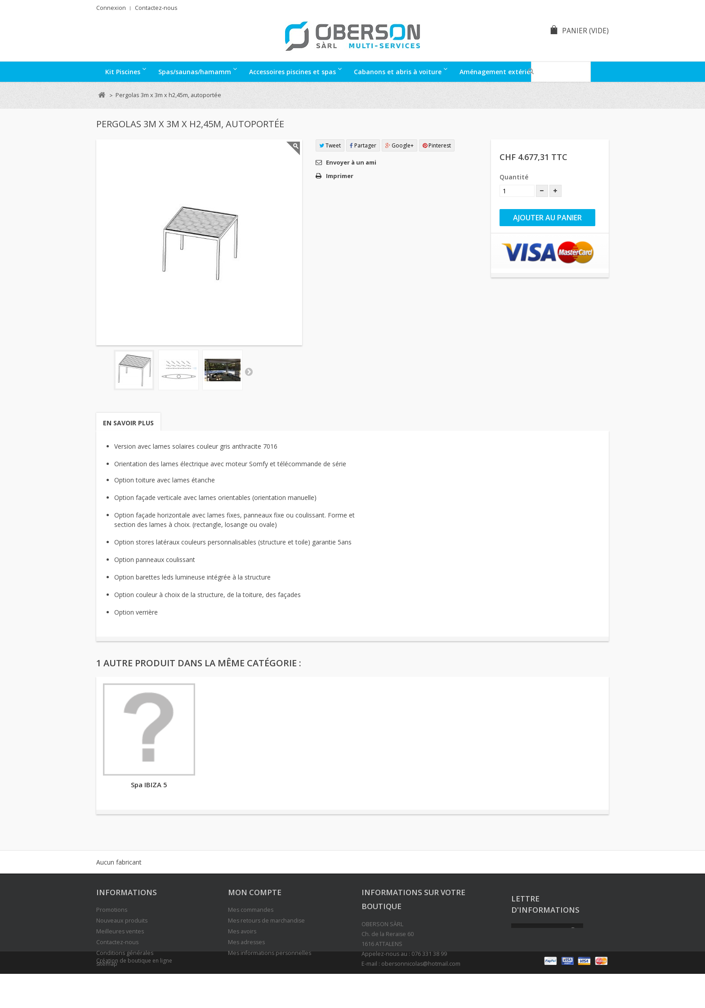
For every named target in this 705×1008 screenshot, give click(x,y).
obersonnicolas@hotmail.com (420, 964)
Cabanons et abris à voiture (398, 71)
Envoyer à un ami (351, 162)
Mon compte (254, 892)
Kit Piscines (122, 71)
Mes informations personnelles (269, 953)
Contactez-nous (156, 8)
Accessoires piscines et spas (292, 71)
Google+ (399, 145)
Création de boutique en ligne (134, 995)
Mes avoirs (242, 931)
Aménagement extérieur (498, 71)
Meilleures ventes (120, 931)
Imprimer (339, 176)
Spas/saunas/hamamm (194, 71)
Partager (363, 145)
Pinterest (437, 145)
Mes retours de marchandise (266, 920)
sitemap (106, 964)
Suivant (248, 371)
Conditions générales (124, 953)
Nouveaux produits (121, 920)
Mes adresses (246, 942)
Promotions (111, 910)
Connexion (111, 8)
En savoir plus (128, 423)
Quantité (514, 177)
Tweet (330, 145)
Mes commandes (250, 910)
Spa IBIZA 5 (149, 784)
